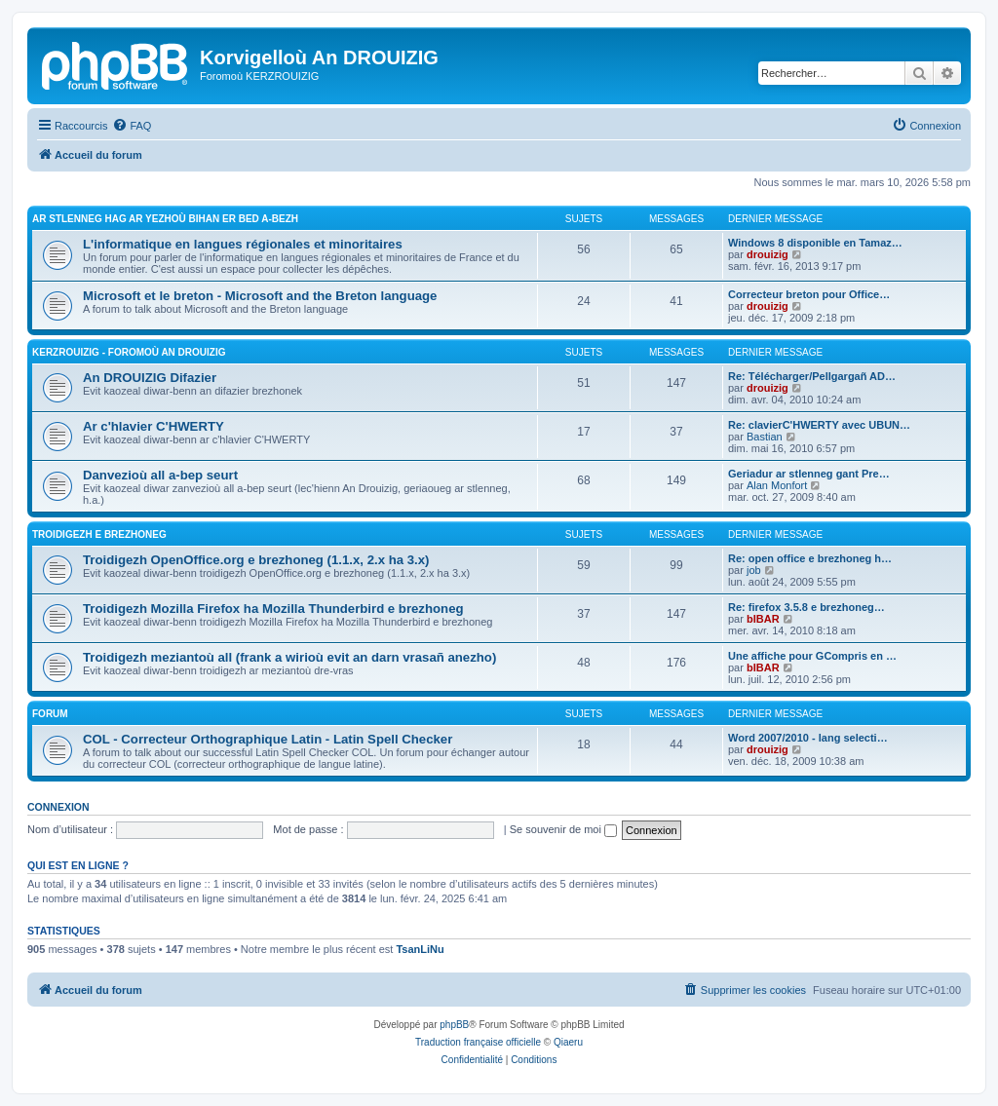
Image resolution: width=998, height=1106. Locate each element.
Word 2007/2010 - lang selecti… (808, 738)
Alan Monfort (777, 485)
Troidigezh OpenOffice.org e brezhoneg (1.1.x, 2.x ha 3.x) (256, 560)
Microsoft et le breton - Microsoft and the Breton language (260, 295)
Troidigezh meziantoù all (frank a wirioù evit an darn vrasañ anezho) (289, 657)
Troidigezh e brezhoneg (99, 534)
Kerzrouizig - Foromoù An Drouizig (129, 352)
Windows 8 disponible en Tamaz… (815, 242)
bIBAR (763, 619)
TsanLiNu (419, 949)
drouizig (767, 254)
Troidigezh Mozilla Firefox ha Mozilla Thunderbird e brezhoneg (273, 608)
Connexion (58, 807)
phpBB (454, 1024)
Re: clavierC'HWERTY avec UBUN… (819, 425)
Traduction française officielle (478, 1042)
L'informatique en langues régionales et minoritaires (243, 244)
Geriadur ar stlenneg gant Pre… (809, 473)
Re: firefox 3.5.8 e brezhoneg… (806, 607)
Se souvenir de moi (563, 829)
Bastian (765, 436)
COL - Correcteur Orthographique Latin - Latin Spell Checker (267, 739)
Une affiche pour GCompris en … (812, 656)
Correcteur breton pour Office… (809, 294)
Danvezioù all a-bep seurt (160, 475)
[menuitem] (131, 125)
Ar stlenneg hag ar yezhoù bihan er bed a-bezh (165, 218)
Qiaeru (568, 1042)
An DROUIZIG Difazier (149, 377)
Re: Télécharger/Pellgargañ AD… (812, 376)
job (754, 570)
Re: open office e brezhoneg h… (810, 558)
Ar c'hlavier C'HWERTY (153, 426)
